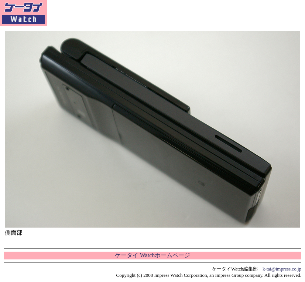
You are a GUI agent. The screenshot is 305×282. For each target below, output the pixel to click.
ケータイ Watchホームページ (152, 255)
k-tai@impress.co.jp (282, 269)
